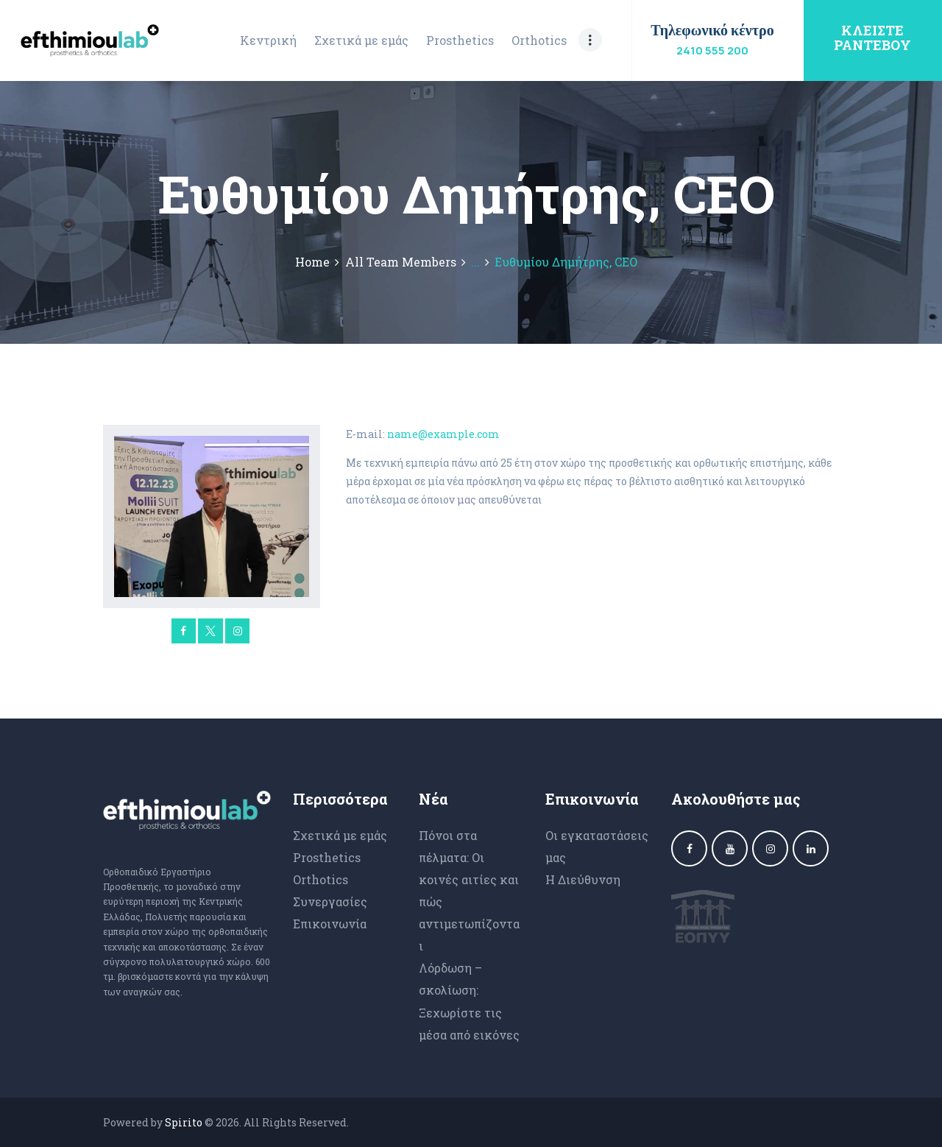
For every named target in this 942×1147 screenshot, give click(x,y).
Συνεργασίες (330, 901)
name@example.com (443, 434)
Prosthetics (327, 857)
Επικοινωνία (329, 923)
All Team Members (400, 261)
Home (312, 262)
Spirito (183, 1122)
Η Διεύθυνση (582, 879)
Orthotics (320, 879)
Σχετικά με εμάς (340, 835)
